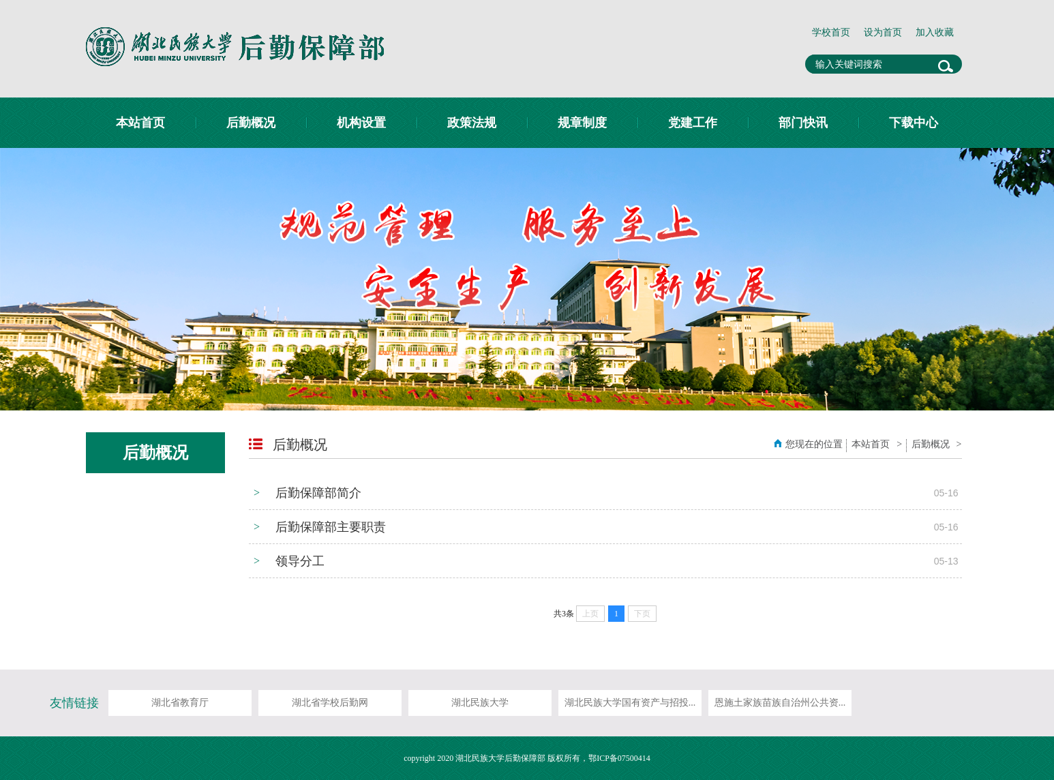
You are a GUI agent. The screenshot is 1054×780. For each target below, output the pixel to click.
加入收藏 (935, 32)
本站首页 (140, 123)
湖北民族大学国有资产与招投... (630, 703)
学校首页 (831, 32)
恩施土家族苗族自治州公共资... (780, 703)
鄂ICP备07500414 (619, 758)
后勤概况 (250, 123)
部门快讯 (803, 123)
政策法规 (471, 123)
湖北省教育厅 (180, 703)
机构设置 (361, 123)
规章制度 (582, 123)
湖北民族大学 (480, 703)
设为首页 (883, 32)
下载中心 (913, 123)
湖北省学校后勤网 (330, 703)
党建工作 (692, 123)
